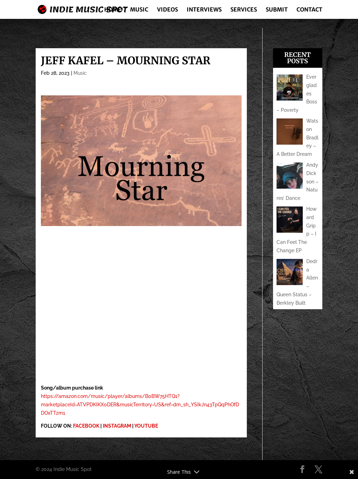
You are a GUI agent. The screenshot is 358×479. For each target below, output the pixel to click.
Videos (167, 10)
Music (139, 10)
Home (112, 10)
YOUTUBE (146, 426)
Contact (309, 10)
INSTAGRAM (117, 426)
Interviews (204, 10)
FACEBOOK (86, 426)
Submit (277, 10)
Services (243, 10)
